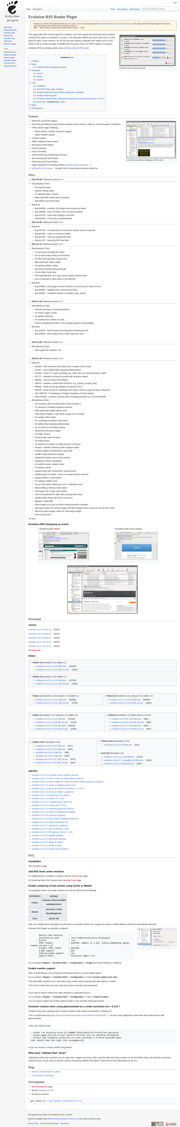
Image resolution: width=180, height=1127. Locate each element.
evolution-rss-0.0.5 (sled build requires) (49, 839)
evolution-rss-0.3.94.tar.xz (39, 634)
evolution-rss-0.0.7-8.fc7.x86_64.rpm (52, 762)
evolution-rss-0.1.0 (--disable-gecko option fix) (52, 802)
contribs (79, 24)
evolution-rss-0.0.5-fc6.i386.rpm (118, 745)
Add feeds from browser (42, 168)
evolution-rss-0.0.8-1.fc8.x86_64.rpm (127, 722)
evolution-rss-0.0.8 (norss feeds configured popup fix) (55, 819)
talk (74, 24)
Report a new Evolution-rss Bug (45, 1072)
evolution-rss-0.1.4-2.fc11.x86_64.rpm (52, 703)
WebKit (57, 529)
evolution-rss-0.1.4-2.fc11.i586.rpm (51, 700)
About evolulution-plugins (49, 1123)
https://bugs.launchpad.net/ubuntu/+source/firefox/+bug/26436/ (78, 1015)
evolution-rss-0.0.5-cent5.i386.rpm (119, 763)
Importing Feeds (69, 880)
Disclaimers (64, 1123)
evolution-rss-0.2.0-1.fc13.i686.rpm (51, 666)
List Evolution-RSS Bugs (42, 1075)
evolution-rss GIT (46, 1090)
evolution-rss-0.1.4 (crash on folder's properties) (53, 792)
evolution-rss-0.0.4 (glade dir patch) (47, 842)
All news (32, 519)
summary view (69, 48)
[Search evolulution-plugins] (160, 9)
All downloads (34, 650)
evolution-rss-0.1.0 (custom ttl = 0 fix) (48, 798)
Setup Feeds (77, 876)
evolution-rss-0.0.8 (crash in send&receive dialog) (53, 812)
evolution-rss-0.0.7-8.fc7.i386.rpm (50, 749)
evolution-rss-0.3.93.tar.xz (39, 638)
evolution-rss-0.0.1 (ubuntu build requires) (50, 849)
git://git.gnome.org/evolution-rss (62, 1101)
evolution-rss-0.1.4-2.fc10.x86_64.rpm (126, 703)
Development (41, 1086)
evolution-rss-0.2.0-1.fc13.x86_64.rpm (52, 669)
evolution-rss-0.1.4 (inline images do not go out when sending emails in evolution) (67, 782)
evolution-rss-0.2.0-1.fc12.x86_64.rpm (52, 684)
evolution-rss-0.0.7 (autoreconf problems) (50, 825)
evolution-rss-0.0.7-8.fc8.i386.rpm (126, 726)
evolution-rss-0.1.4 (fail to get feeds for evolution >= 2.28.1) (58, 788)
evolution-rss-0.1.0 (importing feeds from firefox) (53, 809)
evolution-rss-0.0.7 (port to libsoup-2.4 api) (50, 829)
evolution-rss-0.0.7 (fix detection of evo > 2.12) (52, 832)
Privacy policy (33, 1123)
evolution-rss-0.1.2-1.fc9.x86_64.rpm (52, 722)
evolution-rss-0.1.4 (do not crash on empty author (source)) (57, 778)
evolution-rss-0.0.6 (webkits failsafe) (47, 835)
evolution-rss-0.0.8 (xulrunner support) (48, 815)
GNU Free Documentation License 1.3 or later (65, 1119)
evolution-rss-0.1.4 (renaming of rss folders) (51, 795)
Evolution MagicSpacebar (77, 165)
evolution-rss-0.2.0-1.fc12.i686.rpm (51, 680)
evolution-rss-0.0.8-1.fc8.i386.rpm (126, 719)
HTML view (84, 48)
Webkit (69, 1047)
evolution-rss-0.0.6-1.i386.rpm (49, 752)
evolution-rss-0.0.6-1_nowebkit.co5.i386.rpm (123, 760)
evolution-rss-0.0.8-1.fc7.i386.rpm (50, 746)
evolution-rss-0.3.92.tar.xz (39, 642)
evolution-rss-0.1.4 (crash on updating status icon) (54, 785)
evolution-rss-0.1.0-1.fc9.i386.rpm (50, 726)
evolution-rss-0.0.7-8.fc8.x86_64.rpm (127, 729)
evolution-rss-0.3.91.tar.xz (39, 646)
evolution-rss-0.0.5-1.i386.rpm (49, 756)
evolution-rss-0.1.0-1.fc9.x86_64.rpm (52, 729)
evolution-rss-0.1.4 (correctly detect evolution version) (55, 775)
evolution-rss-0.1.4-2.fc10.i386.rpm (125, 700)
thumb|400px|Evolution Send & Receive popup (116, 24)
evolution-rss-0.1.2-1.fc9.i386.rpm (50, 719)
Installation (37, 866)
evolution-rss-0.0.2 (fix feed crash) (47, 845)
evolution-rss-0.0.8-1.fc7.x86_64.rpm (52, 759)
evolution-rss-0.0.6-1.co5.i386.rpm (119, 757)
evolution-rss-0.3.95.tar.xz (39, 629)
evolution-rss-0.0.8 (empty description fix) (50, 822)
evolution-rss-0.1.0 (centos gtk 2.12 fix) (49, 805)
